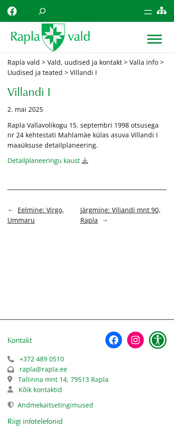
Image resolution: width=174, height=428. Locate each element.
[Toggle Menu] (154, 39)
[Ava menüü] (148, 12)
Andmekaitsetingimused (55, 405)
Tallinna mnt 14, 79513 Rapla (63, 379)
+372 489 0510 (41, 358)
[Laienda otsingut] (42, 11)
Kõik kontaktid (40, 389)
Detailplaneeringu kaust (43, 160)
